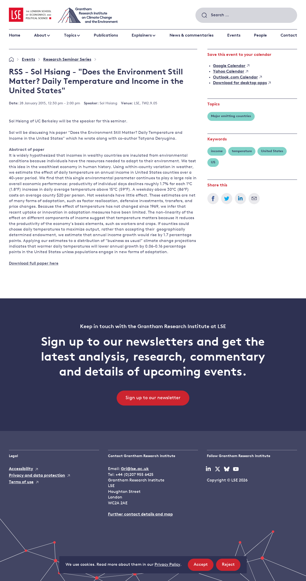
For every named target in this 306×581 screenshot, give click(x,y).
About (40, 36)
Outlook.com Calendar (237, 77)
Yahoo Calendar (230, 72)
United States (272, 151)
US (213, 162)
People (260, 36)
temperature (242, 151)
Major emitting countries (231, 116)
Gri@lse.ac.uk (135, 469)
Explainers (142, 36)
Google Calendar (231, 66)
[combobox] (246, 15)
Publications (106, 36)
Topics (70, 36)
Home (14, 36)
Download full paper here (33, 264)
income (217, 151)
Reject (231, 566)
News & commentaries (191, 36)
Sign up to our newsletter (153, 398)
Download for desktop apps (242, 83)
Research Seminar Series (67, 60)
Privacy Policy (167, 565)
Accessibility (21, 469)
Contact (289, 36)
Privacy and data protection (37, 476)
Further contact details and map (140, 514)
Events (233, 36)
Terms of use (21, 482)
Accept (203, 566)
